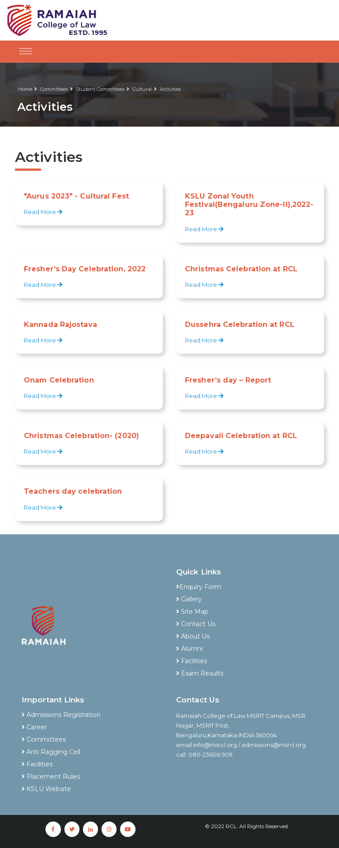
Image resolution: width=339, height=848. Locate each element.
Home (25, 89)
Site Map (192, 611)
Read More (44, 211)
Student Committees (100, 89)
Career (34, 727)
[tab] (246, 575)
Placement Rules (51, 776)
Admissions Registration (61, 715)
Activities (170, 89)
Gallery (189, 599)
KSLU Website (46, 789)
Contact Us (195, 624)
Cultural (142, 89)
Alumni (189, 649)
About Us (193, 636)
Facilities (191, 661)
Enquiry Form (198, 587)
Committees (54, 89)
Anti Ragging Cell (51, 752)
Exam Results (199, 673)
